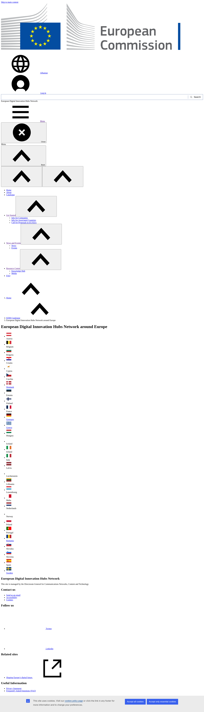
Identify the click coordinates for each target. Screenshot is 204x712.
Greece (9, 427)
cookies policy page (74, 701)
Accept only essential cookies (162, 702)
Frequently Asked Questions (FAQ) (21, 691)
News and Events (13, 243)
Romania (10, 541)
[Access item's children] (36, 206)
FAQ (8, 276)
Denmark (10, 387)
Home (8, 190)
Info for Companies (19, 218)
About (8, 192)
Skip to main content (9, 2)
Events (14, 248)
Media (14, 273)
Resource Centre (13, 268)
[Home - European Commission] (102, 53)
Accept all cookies (135, 702)
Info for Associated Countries (23, 220)
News (13, 246)
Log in (23, 93)
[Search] (94, 97)
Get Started (11, 215)
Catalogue (10, 195)
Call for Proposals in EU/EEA (24, 222)
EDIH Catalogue (13, 318)
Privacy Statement (13, 688)
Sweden (9, 573)
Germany (10, 419)
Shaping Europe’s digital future (39, 677)
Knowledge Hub (18, 271)
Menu (23, 121)
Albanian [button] (24, 73)
